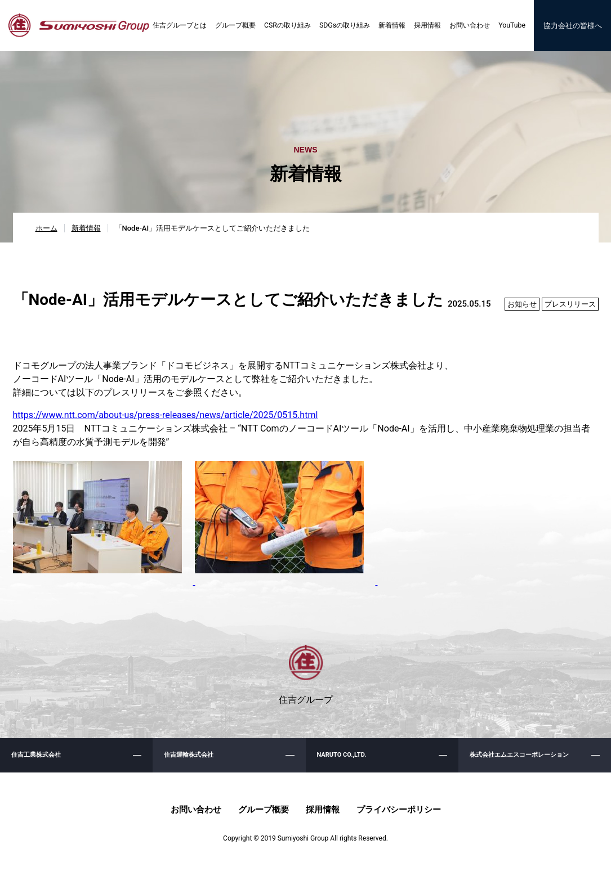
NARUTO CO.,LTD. (344, 764)
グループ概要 (233, 28)
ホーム (46, 232)
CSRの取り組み (285, 28)
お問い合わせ (466, 28)
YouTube (508, 28)
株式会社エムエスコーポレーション (524, 764)
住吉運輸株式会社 (191, 764)
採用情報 (424, 28)
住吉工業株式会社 (38, 764)
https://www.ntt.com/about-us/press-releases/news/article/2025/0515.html (165, 419)
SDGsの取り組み (341, 28)
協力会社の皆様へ (570, 28)
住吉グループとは (177, 28)
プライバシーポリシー (398, 823)
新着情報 (388, 28)
